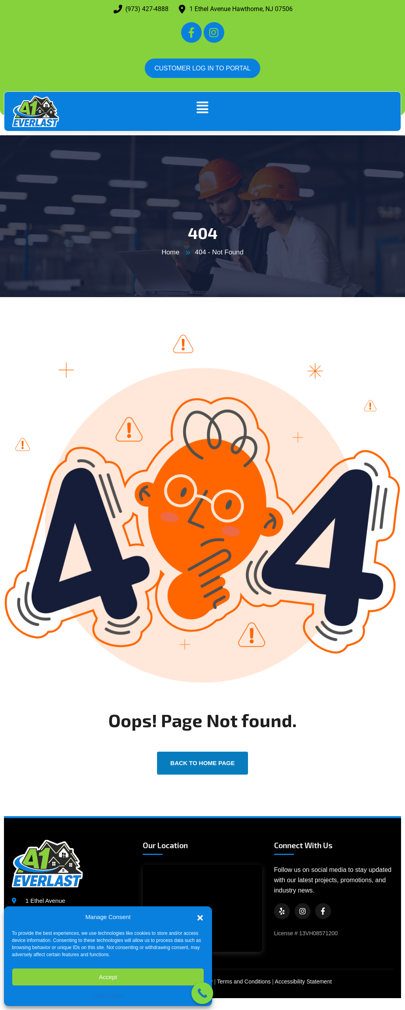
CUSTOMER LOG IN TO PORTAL (202, 68)
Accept (108, 977)
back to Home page (202, 763)
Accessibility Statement (303, 981)
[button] (200, 917)
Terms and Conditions (244, 981)
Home (170, 252)
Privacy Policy (108, 995)
